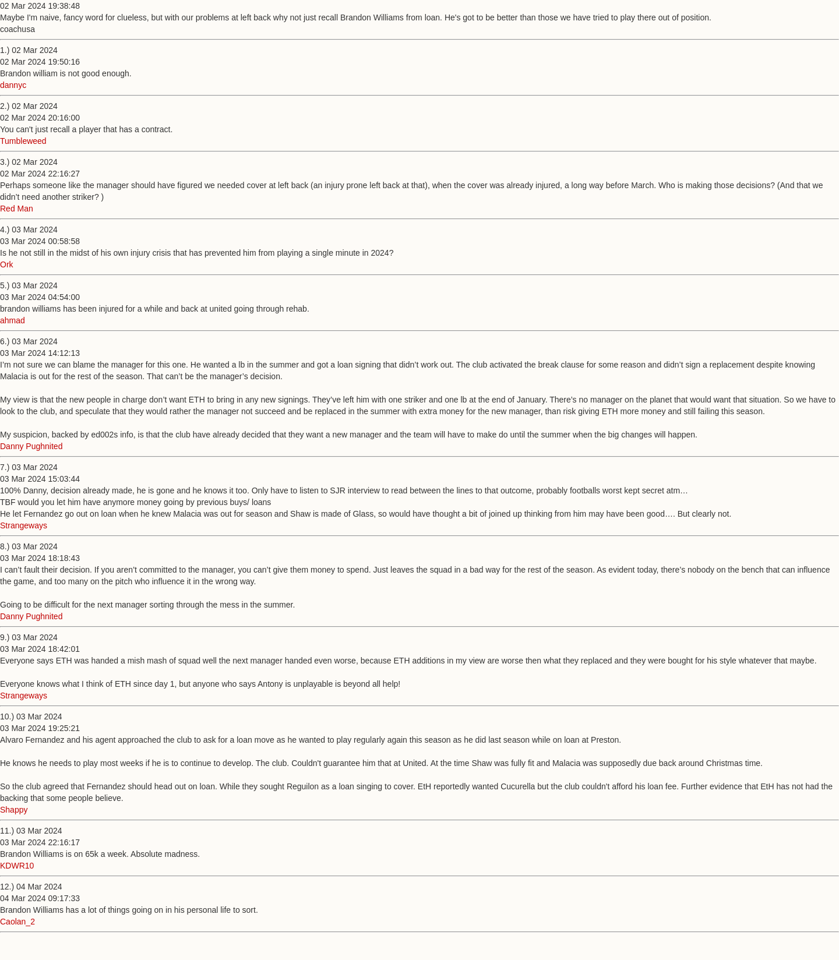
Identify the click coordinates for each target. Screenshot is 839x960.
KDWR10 (17, 865)
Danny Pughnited (31, 446)
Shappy (13, 809)
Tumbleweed (23, 141)
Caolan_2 (17, 921)
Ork (6, 264)
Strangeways (23, 525)
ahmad (12, 320)
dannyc (13, 85)
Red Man (16, 208)
